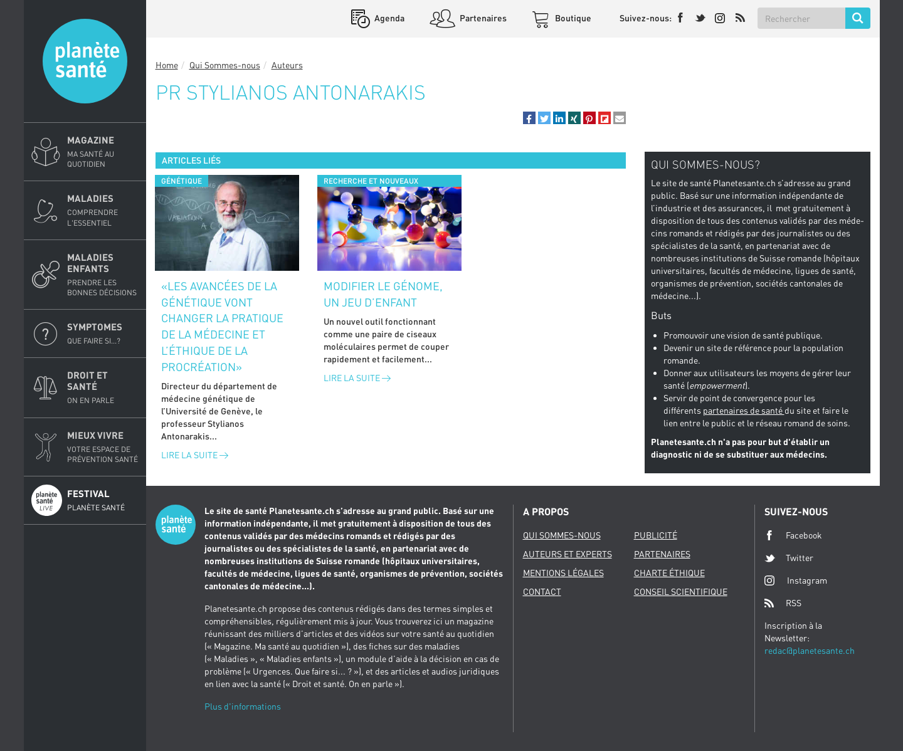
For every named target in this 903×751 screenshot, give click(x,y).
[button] (529, 118)
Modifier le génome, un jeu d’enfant (383, 294)
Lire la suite (194, 454)
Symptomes (103, 333)
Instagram (795, 580)
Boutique (572, 18)
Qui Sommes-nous (224, 65)
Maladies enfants (103, 274)
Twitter (788, 558)
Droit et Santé (103, 387)
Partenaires (482, 18)
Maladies (103, 210)
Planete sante (85, 61)
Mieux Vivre (103, 447)
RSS (782, 603)
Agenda (388, 18)
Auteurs (287, 65)
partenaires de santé (743, 410)
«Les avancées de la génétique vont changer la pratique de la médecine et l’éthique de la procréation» (222, 326)
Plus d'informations (242, 706)
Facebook (793, 535)
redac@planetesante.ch (809, 650)
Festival (103, 500)
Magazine (103, 151)
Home (167, 65)
